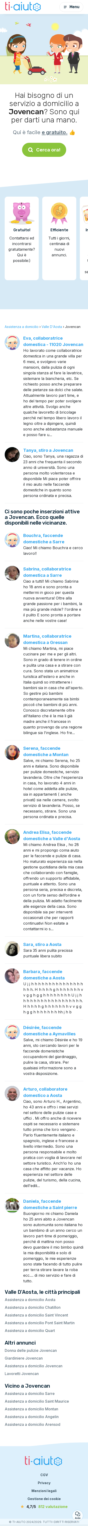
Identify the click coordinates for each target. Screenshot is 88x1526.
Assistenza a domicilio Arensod (32, 1424)
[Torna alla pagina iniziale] (23, 7)
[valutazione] (44, 1506)
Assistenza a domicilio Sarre (30, 1393)
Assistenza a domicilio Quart (30, 1330)
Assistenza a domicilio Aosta (30, 1299)
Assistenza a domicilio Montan (31, 1409)
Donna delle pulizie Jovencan (31, 1350)
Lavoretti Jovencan (22, 1373)
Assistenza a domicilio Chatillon (33, 1307)
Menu (71, 7)
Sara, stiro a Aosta (42, 944)
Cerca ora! (44, 150)
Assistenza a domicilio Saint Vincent (36, 1315)
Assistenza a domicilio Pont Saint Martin (40, 1322)
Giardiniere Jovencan (24, 1358)
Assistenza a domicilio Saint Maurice (37, 1401)
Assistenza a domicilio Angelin (32, 1416)
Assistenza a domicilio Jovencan (33, 1366)
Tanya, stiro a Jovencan (48, 450)
